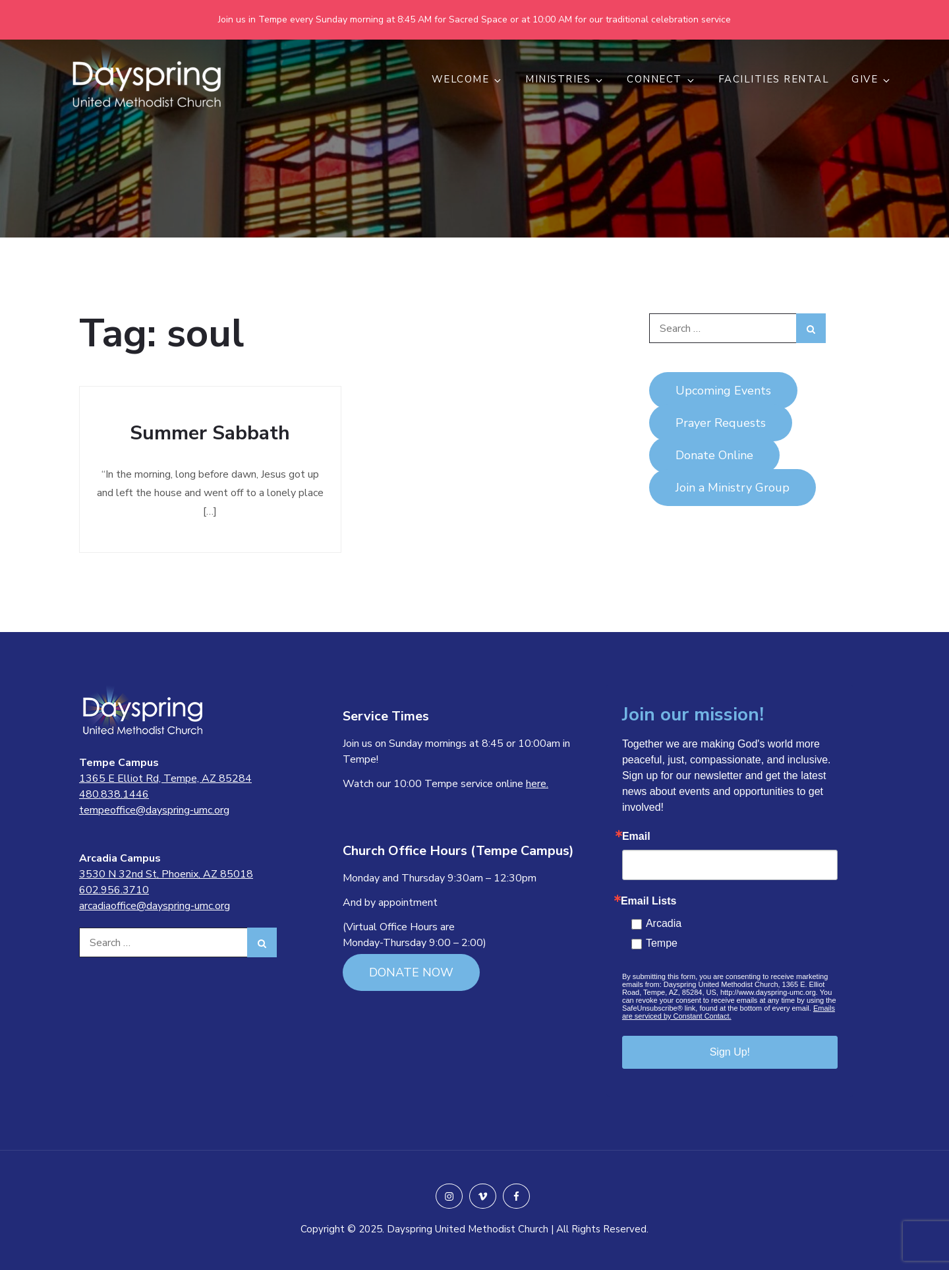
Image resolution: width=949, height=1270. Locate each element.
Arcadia (663, 923)
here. (537, 784)
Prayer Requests (721, 423)
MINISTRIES (564, 79)
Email (636, 836)
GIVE (871, 79)
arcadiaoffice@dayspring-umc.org (154, 906)
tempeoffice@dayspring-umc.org (154, 810)
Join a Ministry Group (733, 487)
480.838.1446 (114, 794)
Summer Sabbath (210, 433)
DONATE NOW (411, 972)
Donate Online (714, 455)
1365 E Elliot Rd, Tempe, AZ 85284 (165, 778)
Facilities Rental (774, 79)
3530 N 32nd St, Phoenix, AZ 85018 (166, 874)
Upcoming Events (723, 390)
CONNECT (661, 79)
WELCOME (467, 79)
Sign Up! (730, 1052)
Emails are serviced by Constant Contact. (728, 1012)
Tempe (661, 943)
